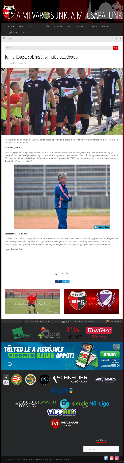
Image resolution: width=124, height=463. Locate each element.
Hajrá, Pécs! (12, 32)
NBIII (115, 48)
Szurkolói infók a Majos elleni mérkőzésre (40, 321)
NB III (21, 26)
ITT (21, 249)
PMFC (14, 459)
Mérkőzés (58, 26)
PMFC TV (94, 26)
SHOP (69, 26)
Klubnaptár (81, 26)
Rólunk (105, 26)
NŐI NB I (31, 26)
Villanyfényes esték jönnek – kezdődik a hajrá (83, 321)
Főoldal (11, 26)
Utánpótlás (44, 26)
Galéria (25, 32)
